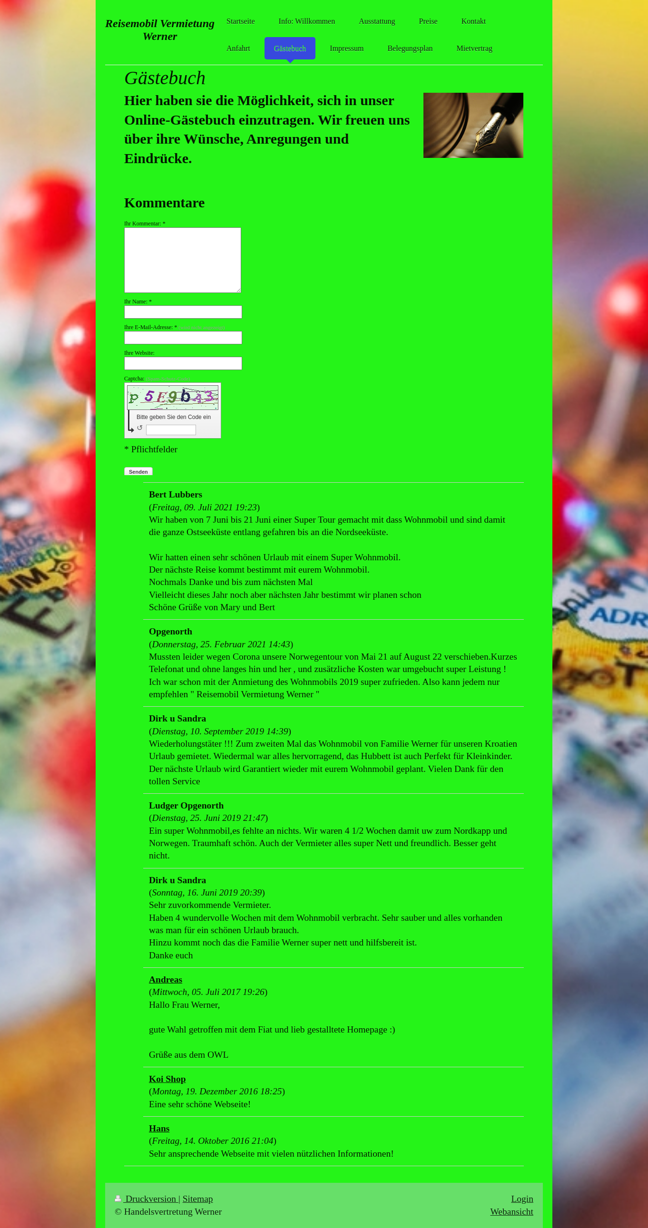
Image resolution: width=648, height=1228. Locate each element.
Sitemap (198, 1199)
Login (522, 1199)
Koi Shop (167, 1079)
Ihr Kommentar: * (145, 223)
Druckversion (146, 1199)
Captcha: (157, 378)
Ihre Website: (139, 353)
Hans (159, 1128)
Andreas (165, 979)
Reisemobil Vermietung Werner (160, 29)
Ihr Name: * (138, 301)
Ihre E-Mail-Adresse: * (174, 327)
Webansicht (512, 1212)
